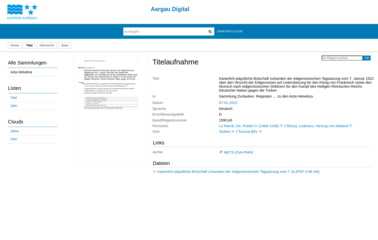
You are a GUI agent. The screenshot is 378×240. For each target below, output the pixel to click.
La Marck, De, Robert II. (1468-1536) (249, 126)
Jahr (13, 106)
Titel (13, 98)
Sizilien (225, 132)
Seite (65, 45)
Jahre (14, 131)
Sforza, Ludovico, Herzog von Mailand (317, 126)
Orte (13, 139)
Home (14, 45)
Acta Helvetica (21, 72)
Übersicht (47, 45)
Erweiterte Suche (230, 31)
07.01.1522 (228, 103)
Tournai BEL (248, 132)
